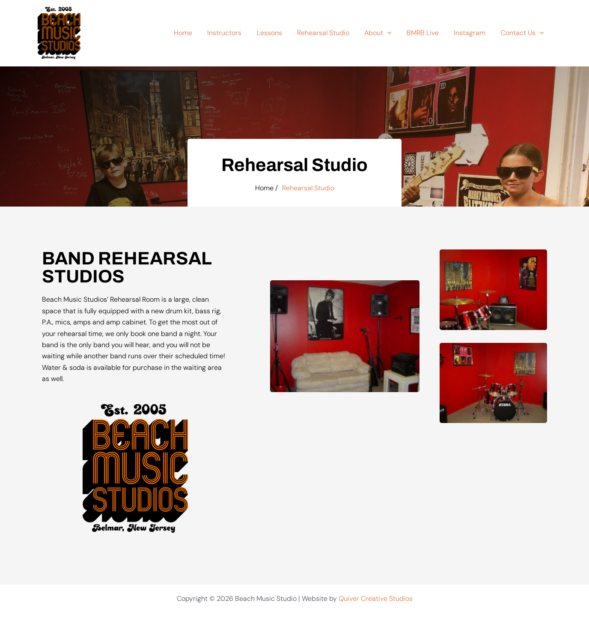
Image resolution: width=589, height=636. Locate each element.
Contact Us (522, 33)
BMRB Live (426, 32)
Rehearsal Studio (329, 32)
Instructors (234, 32)
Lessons (277, 32)
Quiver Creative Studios (376, 598)
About (383, 33)
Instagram (472, 32)
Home (193, 32)
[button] (392, 33)
